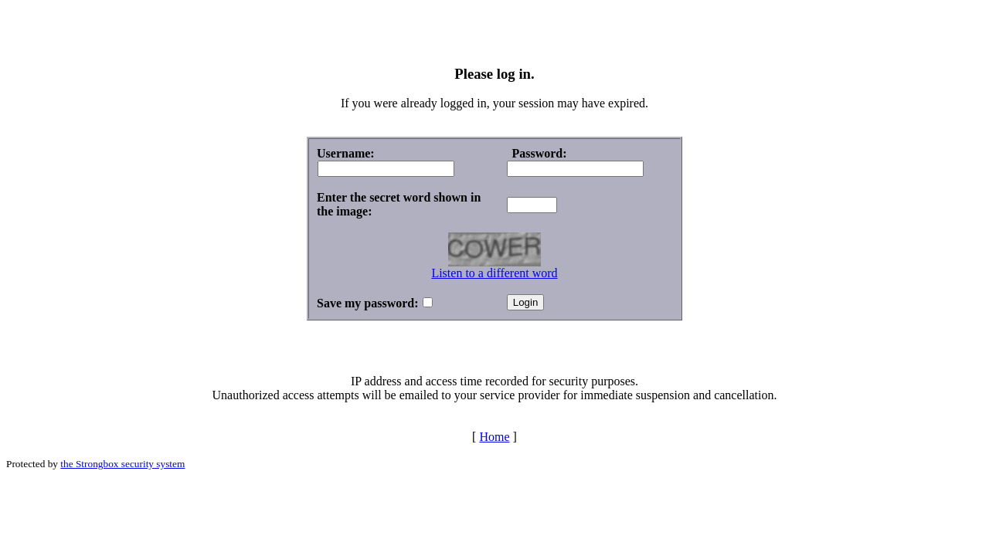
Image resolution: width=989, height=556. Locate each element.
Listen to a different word (494, 273)
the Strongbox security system (122, 464)
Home (494, 436)
